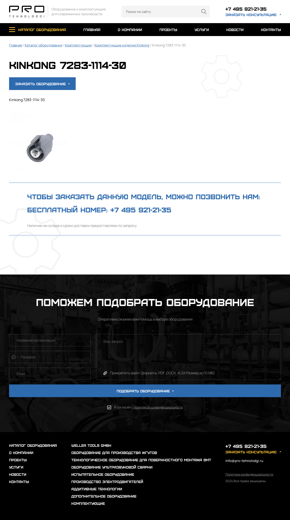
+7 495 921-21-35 (246, 8)
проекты (168, 30)
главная (91, 30)
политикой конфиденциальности (158, 407)
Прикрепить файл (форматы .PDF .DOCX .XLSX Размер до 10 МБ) (162, 372)
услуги (202, 30)
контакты (271, 30)
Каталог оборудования (43, 45)
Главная (15, 45)
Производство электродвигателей (107, 482)
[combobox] (14, 357)
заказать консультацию (250, 15)
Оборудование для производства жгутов (114, 452)
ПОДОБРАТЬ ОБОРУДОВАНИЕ (145, 391)
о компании (130, 30)
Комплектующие (78, 45)
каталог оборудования (42, 30)
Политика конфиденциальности (249, 474)
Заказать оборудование (42, 84)
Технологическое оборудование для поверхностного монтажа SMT (141, 460)
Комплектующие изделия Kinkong (121, 45)
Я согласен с (148, 407)
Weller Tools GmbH (91, 445)
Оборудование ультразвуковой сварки (111, 467)
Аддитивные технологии (96, 489)
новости (235, 30)
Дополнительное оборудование (103, 496)
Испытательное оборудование (102, 474)
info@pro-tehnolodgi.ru (244, 460)
